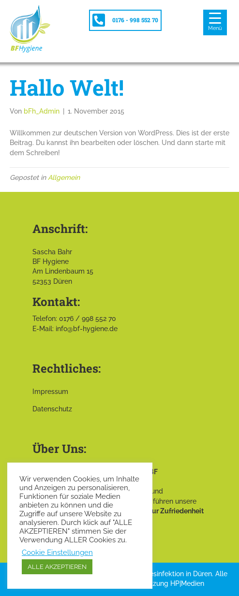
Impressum (50, 391)
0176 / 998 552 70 (87, 318)
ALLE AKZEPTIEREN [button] (57, 566)
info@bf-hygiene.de (87, 329)
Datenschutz (52, 409)
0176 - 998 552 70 (135, 20)
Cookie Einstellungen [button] (57, 552)
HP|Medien (187, 583)
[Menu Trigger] (215, 22)
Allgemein (64, 177)
